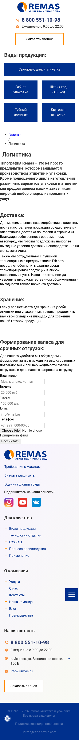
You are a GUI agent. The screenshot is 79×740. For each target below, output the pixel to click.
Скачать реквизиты (19, 476)
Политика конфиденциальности (39, 724)
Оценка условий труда (22, 484)
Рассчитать (10, 441)
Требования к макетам (22, 467)
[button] (71, 594)
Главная (15, 134)
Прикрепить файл (14, 435)
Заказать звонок (39, 39)
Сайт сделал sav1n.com (39, 732)
